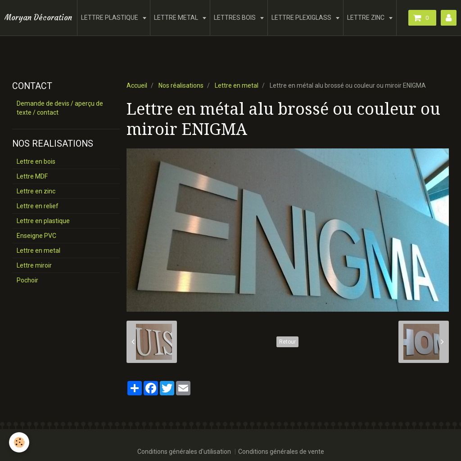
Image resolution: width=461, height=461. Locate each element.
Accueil (137, 85)
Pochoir (27, 280)
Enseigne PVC (36, 235)
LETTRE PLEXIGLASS (302, 17)
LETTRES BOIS (235, 17)
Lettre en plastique (43, 220)
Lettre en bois (36, 161)
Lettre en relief (38, 206)
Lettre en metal (236, 85)
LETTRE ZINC (366, 17)
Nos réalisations (180, 85)
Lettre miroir (34, 265)
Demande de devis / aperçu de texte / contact (60, 108)
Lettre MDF (32, 176)
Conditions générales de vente (281, 451)
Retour (287, 342)
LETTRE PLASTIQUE (110, 17)
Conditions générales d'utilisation (184, 451)
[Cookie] (19, 442)
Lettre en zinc (36, 191)
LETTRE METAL (176, 17)
